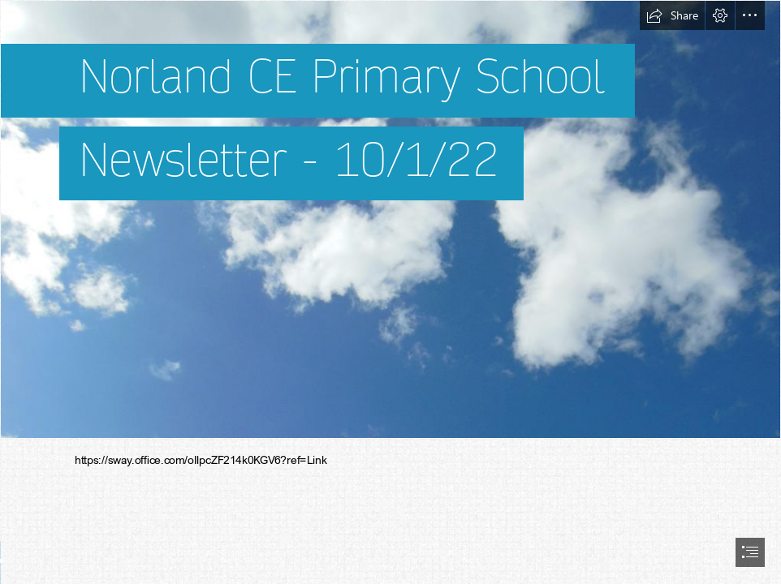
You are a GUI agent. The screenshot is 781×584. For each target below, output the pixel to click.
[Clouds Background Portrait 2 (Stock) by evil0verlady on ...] (390, 219)
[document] (390, 292)
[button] (672, 15)
